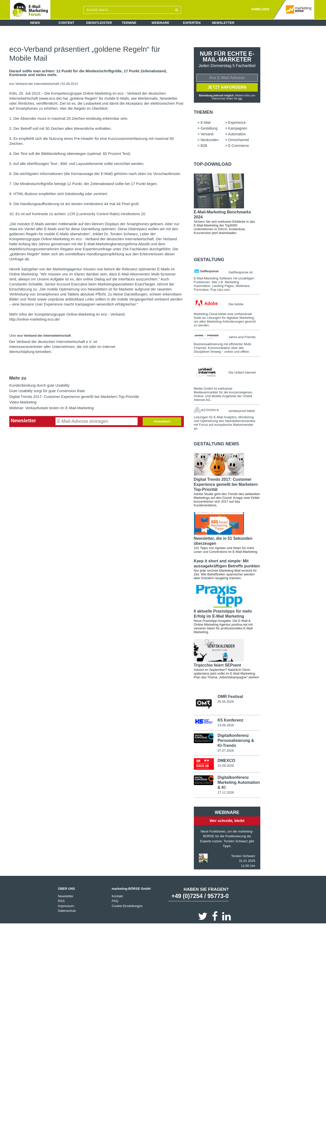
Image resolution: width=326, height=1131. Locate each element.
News (35, 23)
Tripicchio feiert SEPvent (217, 665)
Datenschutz (67, 911)
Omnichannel (238, 140)
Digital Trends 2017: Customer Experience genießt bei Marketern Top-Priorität (74, 396)
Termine (129, 23)
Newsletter (223, 23)
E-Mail (206, 123)
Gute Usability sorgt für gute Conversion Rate (47, 391)
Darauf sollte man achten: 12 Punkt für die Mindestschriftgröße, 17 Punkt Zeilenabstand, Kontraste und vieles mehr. (88, 73)
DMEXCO (226, 761)
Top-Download (213, 164)
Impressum (66, 906)
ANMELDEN (260, 9)
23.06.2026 (225, 725)
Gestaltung (209, 128)
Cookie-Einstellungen (127, 906)
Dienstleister (99, 23)
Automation (237, 134)
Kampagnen (237, 128)
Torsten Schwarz (243, 856)
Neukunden (210, 140)
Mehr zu (17, 378)
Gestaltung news (216, 443)
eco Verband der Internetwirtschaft (34, 84)
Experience (237, 123)
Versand (207, 134)
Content (66, 23)
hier (240, 98)
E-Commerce (238, 146)
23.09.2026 (225, 766)
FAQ (115, 901)
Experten (192, 23)
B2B (204, 146)
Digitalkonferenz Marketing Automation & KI (238, 783)
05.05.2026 (225, 701)
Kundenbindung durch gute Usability (39, 385)
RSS (61, 901)
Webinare (160, 23)
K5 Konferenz (230, 720)
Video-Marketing (23, 402)
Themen (203, 112)
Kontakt (117, 896)
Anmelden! (161, 421)
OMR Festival (230, 696)
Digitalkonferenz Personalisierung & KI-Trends (235, 740)
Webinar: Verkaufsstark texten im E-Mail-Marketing (51, 408)
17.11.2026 (225, 793)
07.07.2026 (225, 750)
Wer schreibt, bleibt (227, 821)
